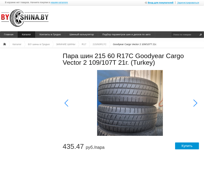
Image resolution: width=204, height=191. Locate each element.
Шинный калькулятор (82, 34)
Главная (8, 34)
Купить (186, 146)
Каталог (26, 34)
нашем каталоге (59, 2)
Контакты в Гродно (50, 34)
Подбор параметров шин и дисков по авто (126, 34)
